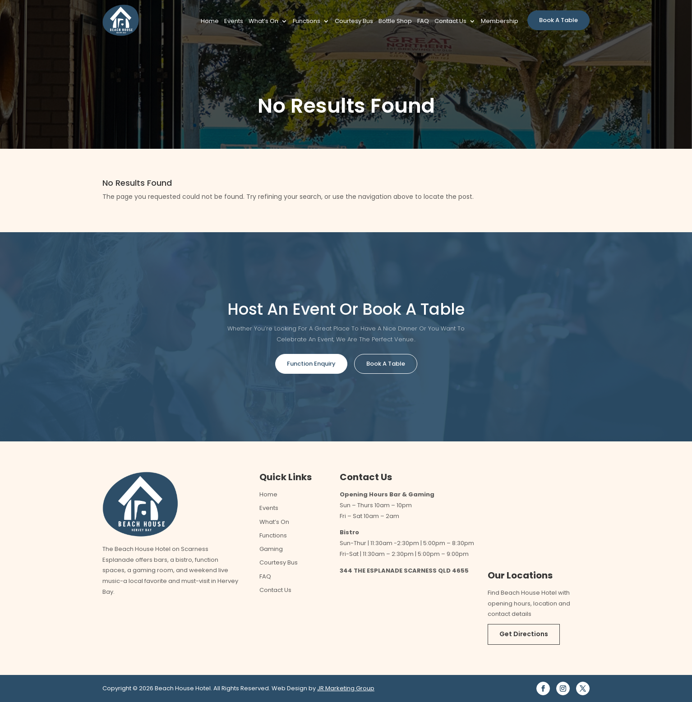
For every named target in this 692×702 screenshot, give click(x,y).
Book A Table (558, 20)
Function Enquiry (311, 363)
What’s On (263, 21)
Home (210, 21)
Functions (306, 21)
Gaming (271, 549)
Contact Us (450, 21)
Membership (499, 21)
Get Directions (523, 633)
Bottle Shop (395, 21)
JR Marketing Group (345, 688)
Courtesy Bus (354, 21)
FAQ (423, 21)
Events (233, 21)
